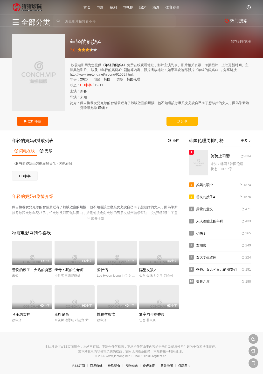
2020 (84, 79)
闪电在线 (24, 151)
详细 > (103, 108)
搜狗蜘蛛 (131, 364)
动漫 (155, 7)
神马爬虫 (114, 364)
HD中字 (25, 176)
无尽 (46, 151)
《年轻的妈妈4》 (114, 65)
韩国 (107, 79)
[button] (35, 196)
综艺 (142, 7)
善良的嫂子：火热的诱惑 (32, 268)
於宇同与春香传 (152, 313)
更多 (246, 141)
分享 (182, 121)
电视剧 (128, 7)
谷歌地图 (166, 364)
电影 (100, 7)
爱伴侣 (102, 268)
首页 (87, 7)
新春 (83, 91)
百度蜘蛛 (96, 364)
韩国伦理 (133, 79)
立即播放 (32, 121)
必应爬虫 (184, 364)
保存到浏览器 (241, 41)
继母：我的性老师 (69, 268)
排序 (173, 141)
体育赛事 (172, 7)
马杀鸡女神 (21, 313)
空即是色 (62, 313)
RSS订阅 (78, 364)
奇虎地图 (149, 364)
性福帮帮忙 (106, 313)
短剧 (113, 7)
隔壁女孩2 (147, 268)
